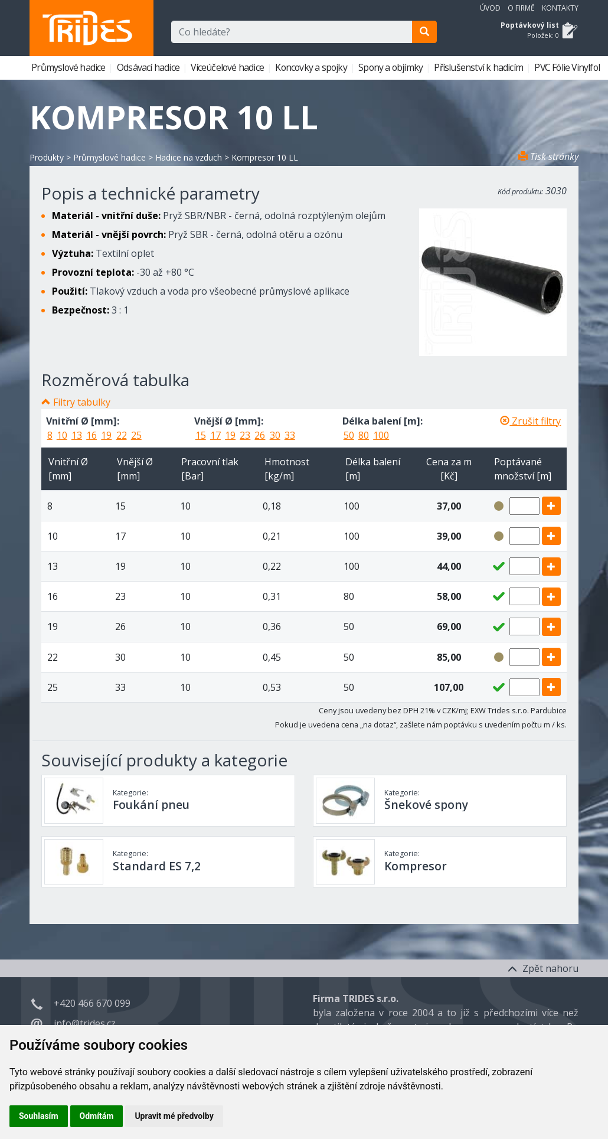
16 (91, 435)
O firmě (521, 8)
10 (62, 435)
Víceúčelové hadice (228, 67)
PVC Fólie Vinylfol (568, 67)
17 (215, 435)
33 (290, 435)
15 (200, 435)
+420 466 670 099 (92, 1003)
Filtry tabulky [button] (81, 402)
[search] (424, 32)
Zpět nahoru (543, 968)
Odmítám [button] (97, 1116)
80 (363, 435)
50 (349, 435)
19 (106, 435)
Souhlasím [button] (38, 1116)
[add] (551, 506)
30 (275, 435)
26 (259, 435)
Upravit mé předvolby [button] (174, 1116)
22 (121, 435)
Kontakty (560, 8)
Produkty (47, 157)
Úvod (490, 8)
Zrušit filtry (530, 421)
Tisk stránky (548, 156)
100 (381, 435)
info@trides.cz (85, 1023)
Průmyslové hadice (69, 67)
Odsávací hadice (149, 67)
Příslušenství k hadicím (479, 67)
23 (245, 435)
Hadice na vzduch (188, 157)
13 (76, 435)
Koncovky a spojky (312, 67)
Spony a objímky (391, 67)
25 (136, 435)
